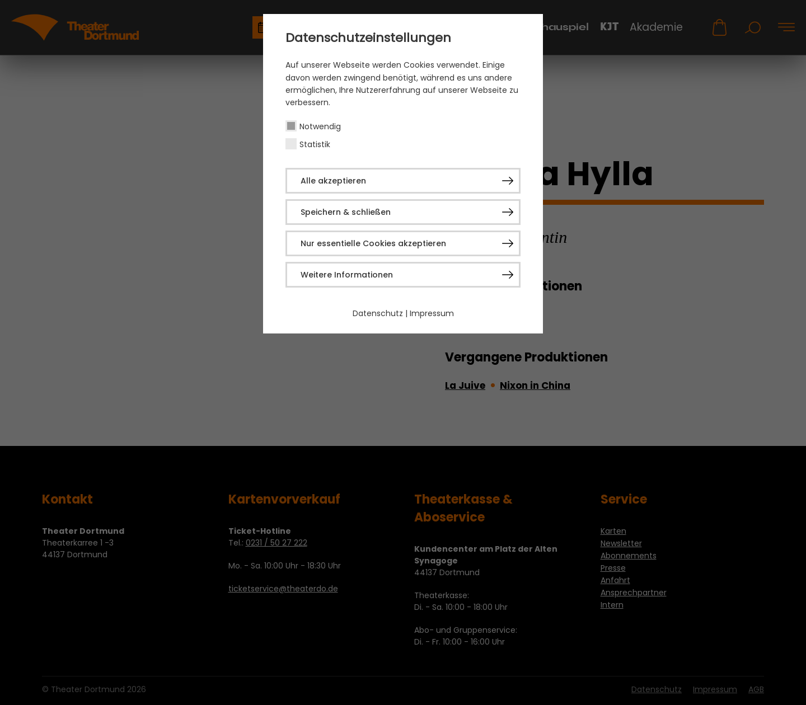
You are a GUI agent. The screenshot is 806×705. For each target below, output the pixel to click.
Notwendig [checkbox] (320, 126)
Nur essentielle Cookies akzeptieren (373, 243)
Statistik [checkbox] (314, 144)
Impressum (432, 313)
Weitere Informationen (347, 274)
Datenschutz (378, 313)
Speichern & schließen (346, 212)
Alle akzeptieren (333, 180)
